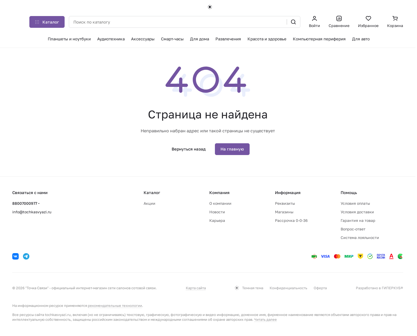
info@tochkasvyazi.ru (31, 212)
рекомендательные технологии (115, 305)
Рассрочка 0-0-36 (291, 220)
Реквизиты (285, 203)
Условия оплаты (355, 203)
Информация (288, 192)
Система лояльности (360, 237)
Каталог (152, 192)
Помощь (349, 192)
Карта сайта (196, 288)
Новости (217, 212)
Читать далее (265, 319)
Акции (149, 203)
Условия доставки (357, 212)
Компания (219, 192)
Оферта (320, 288)
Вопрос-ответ (353, 229)
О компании (220, 203)
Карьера (217, 220)
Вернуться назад (189, 148)
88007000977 (24, 203)
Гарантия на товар (358, 220)
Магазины (284, 212)
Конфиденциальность (288, 288)
